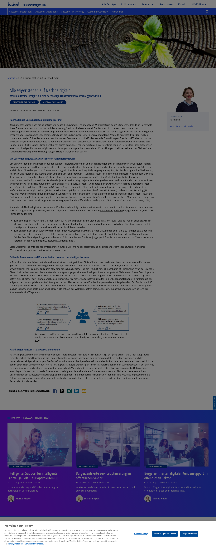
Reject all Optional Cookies (165, 535)
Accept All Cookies (189, 535)
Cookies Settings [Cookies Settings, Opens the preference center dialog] (141, 535)
